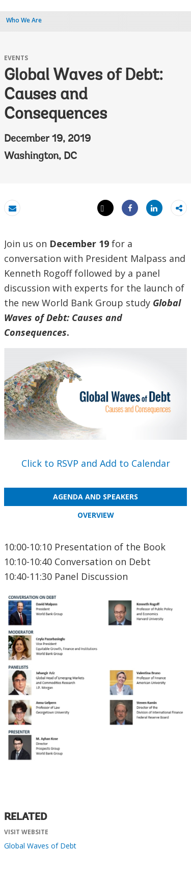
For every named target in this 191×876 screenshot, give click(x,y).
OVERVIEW (95, 515)
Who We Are (24, 20)
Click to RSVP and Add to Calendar (95, 463)
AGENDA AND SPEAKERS (95, 496)
